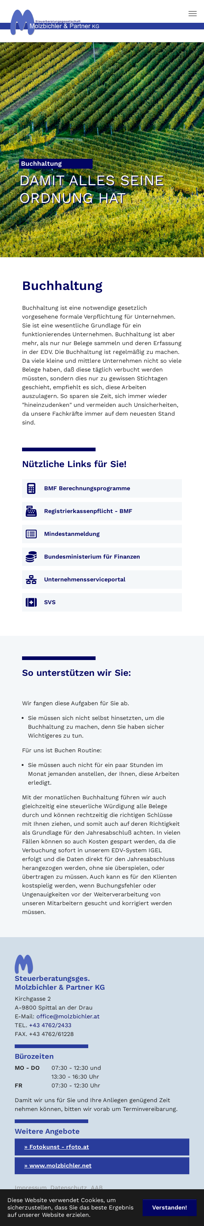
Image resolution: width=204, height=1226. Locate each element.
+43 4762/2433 (50, 1025)
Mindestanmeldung (72, 533)
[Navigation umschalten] (193, 13)
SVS (50, 602)
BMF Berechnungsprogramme (87, 488)
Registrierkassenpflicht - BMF (88, 511)
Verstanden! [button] (169, 1207)
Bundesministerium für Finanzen (92, 556)
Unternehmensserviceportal (84, 579)
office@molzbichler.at (68, 1016)
